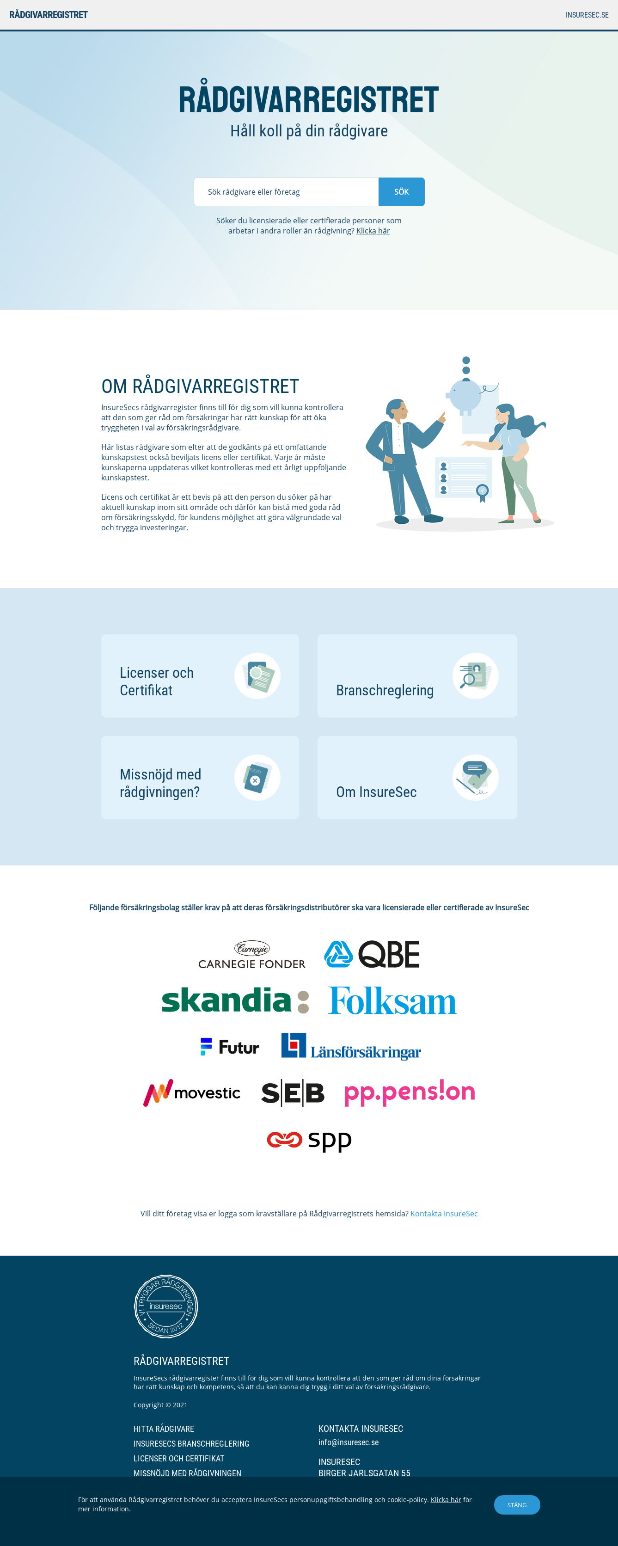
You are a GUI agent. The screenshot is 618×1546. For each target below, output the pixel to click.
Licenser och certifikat (179, 1458)
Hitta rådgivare (164, 1429)
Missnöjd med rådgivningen (187, 1473)
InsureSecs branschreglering (192, 1443)
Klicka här (373, 231)
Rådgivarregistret (48, 14)
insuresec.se (587, 15)
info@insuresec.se (348, 1442)
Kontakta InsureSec (444, 1214)
